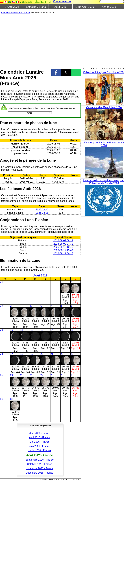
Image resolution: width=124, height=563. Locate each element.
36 (1, 399)
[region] (38, 40)
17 (11, 354)
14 (51, 330)
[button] (56, 72)
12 (31, 330)
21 (51, 354)
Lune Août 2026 (84, 6)
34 (1, 354)
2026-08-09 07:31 (63, 243)
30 (72, 375)
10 (11, 330)
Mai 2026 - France (39, 441)
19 (31, 354)
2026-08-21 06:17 (63, 253)
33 (1, 330)
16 (72, 330)
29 (62, 375)
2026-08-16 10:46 (63, 247)
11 (21, 330)
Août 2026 (60, 6)
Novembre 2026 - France (39, 468)
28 (51, 375)
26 (31, 375)
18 (21, 354)
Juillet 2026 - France (39, 450)
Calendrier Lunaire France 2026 (15, 12)
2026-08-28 (42, 212)
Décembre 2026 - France (39, 472)
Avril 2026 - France (39, 437)
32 (1, 306)
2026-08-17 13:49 (63, 250)
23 (72, 354)
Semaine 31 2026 (36, 6)
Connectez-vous (62, 1)
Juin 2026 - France (39, 446)
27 (41, 375)
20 (41, 354)
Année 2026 (109, 6)
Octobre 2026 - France (39, 464)
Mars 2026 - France (39, 433)
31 (1, 282)
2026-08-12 (42, 209)
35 (1, 375)
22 (62, 354)
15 (62, 330)
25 (21, 375)
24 (11, 375)
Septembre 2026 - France (39, 459)
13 (41, 330)
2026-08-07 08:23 (63, 240)
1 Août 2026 (12, 6)
